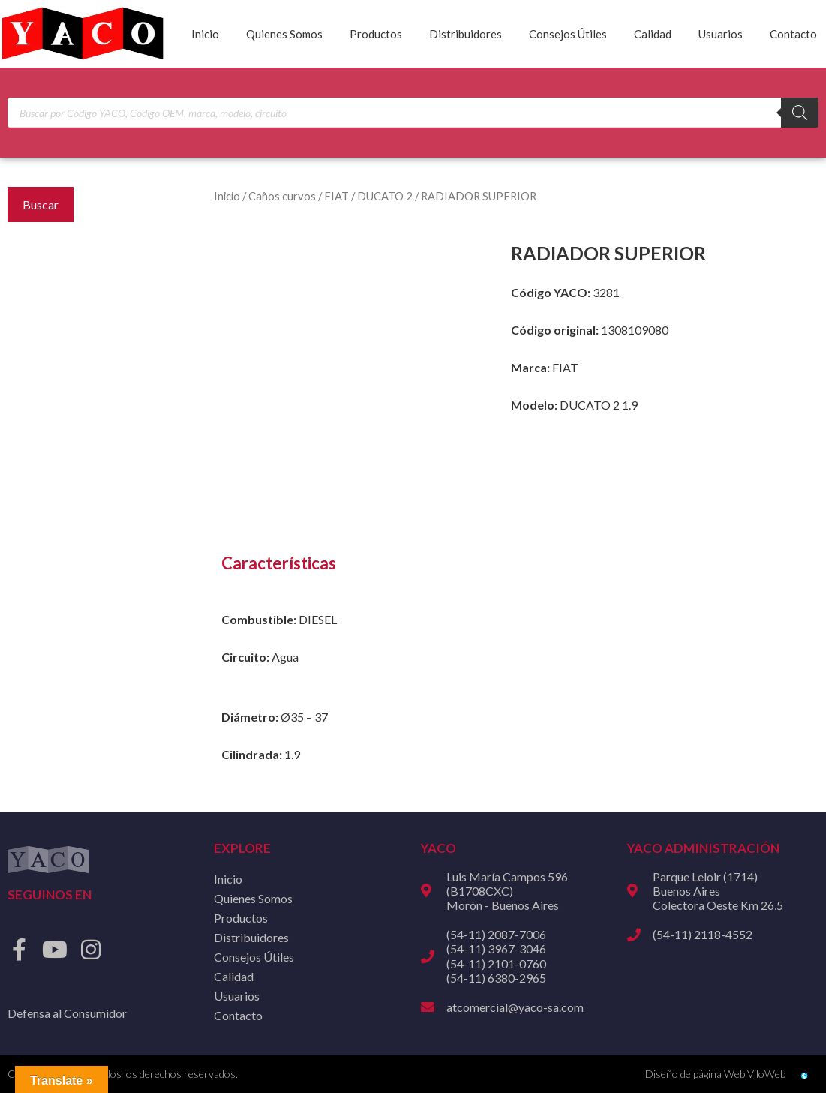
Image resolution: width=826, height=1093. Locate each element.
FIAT (336, 196)
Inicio (205, 34)
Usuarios (720, 34)
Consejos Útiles (568, 34)
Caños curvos (282, 196)
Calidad (652, 34)
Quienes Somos (284, 34)
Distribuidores (465, 34)
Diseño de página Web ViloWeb (715, 1073)
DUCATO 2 (385, 196)
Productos (376, 34)
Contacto (793, 34)
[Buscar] (799, 113)
